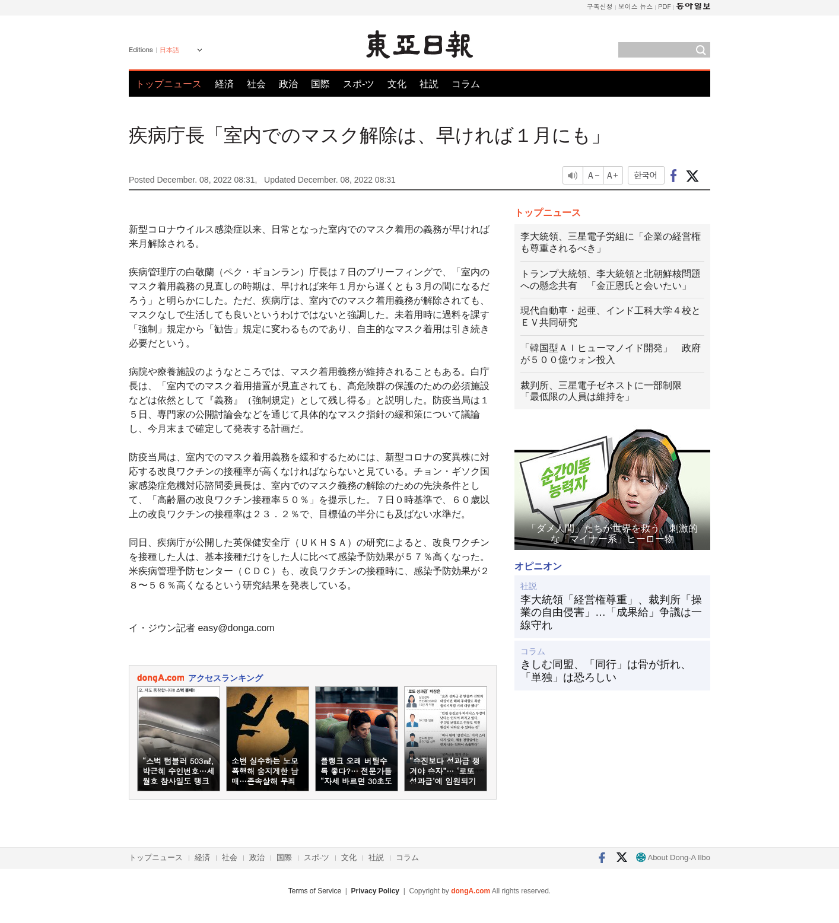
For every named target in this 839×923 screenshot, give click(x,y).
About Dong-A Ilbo (673, 857)
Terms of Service (314, 891)
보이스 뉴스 (635, 6)
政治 (288, 84)
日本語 (169, 49)
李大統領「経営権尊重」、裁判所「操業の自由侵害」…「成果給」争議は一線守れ (611, 612)
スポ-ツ (358, 84)
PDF (664, 6)
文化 (396, 84)
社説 (429, 84)
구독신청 (600, 6)
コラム (466, 84)
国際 (320, 84)
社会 (256, 84)
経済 (224, 84)
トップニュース (168, 84)
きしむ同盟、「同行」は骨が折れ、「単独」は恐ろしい (605, 670)
